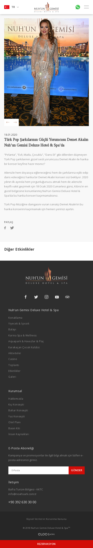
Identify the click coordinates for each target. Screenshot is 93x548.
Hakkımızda (15, 398)
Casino (12, 359)
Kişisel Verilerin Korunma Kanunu (46, 519)
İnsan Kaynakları (18, 434)
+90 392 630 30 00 (22, 502)
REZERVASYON (46, 544)
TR (11, 7)
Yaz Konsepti (16, 416)
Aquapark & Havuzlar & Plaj (26, 341)
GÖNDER (76, 470)
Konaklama (15, 317)
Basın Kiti (14, 428)
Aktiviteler (14, 353)
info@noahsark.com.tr (22, 494)
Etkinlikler (14, 371)
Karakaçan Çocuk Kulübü (24, 347)
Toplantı (13, 365)
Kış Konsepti (16, 404)
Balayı (12, 329)
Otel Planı (14, 422)
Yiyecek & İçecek (18, 323)
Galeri (12, 377)
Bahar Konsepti (18, 410)
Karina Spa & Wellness (22, 335)
